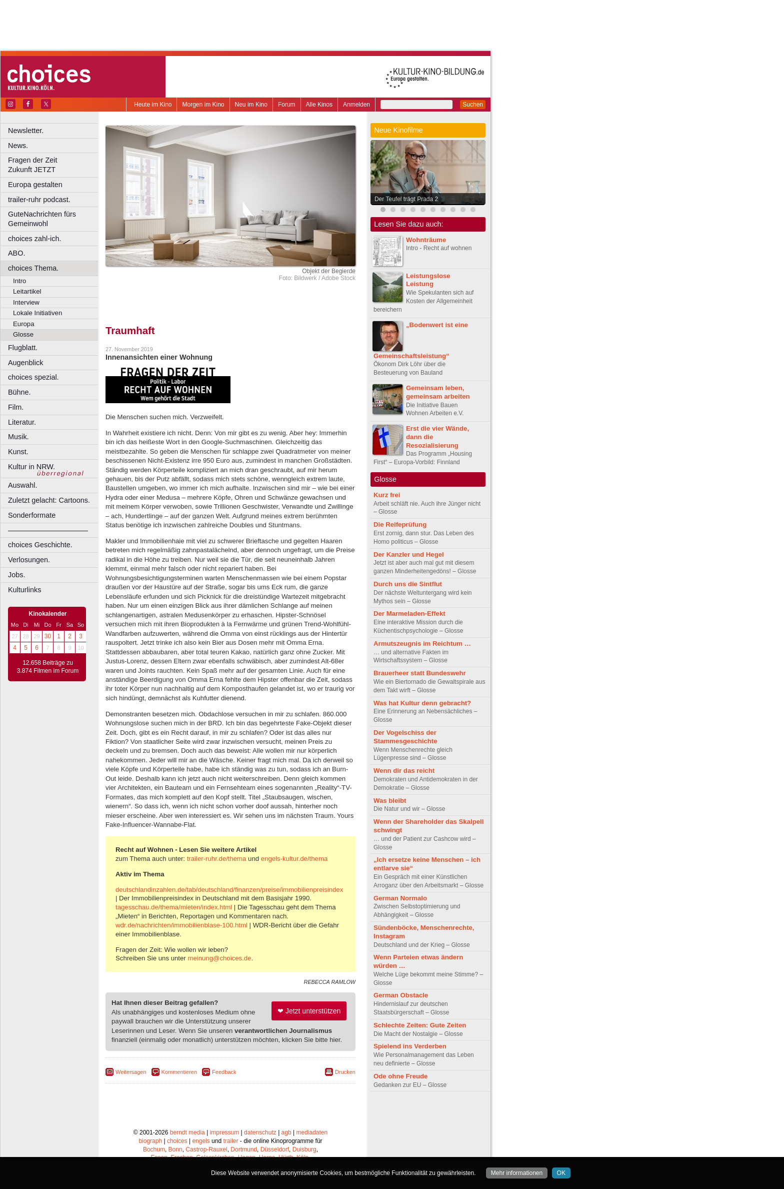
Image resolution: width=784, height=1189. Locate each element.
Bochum (154, 1149)
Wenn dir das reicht (404, 770)
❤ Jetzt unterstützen (309, 1011)
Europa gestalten (35, 185)
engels (201, 1140)
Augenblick (25, 363)
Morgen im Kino (203, 104)
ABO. (16, 253)
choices (177, 1140)
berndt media (187, 1132)
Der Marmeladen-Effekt (410, 613)
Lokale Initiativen (37, 313)
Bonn (175, 1149)
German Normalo (400, 898)
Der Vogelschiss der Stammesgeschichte (406, 737)
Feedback (224, 1072)
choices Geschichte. (40, 545)
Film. (16, 407)
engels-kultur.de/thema (294, 858)
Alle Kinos (319, 104)
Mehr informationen (516, 1172)
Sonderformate (32, 515)
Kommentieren (180, 1072)
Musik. (18, 437)
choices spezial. (33, 377)
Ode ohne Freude (401, 1076)
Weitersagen (131, 1072)
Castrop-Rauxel (206, 1149)
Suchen (472, 104)
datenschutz (260, 1132)
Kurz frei (387, 495)
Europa (23, 324)
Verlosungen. (29, 560)
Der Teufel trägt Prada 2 (406, 199)
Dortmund (243, 1149)
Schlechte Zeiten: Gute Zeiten (420, 1025)
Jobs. (16, 575)
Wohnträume (426, 240)
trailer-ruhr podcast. (39, 200)
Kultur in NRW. (31, 467)
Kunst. (18, 452)
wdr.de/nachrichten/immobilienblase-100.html (182, 925)
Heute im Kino (153, 104)
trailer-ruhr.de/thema (216, 858)
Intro (19, 281)
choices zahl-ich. (34, 239)
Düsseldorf (274, 1149)
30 (47, 636)
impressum (225, 1132)
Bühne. (19, 392)
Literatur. (22, 422)
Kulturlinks (24, 590)
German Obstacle (401, 995)
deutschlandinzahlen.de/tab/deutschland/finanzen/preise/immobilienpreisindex (229, 889)
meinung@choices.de (219, 958)
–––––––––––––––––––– (48, 530)
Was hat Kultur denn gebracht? (422, 703)
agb (287, 1132)
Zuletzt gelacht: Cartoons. (49, 500)
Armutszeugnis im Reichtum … (422, 643)
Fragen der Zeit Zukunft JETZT (54, 165)
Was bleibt (390, 800)
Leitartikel (27, 291)
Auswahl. (22, 485)
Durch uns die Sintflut (408, 584)
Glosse (23, 334)
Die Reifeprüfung (400, 524)
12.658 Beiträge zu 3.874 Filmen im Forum (47, 666)
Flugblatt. (23, 348)
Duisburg (304, 1149)
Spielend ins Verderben (410, 1046)
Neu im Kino (251, 104)
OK (561, 1172)
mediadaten (312, 1132)
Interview (26, 302)
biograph (150, 1140)
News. (18, 146)
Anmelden (356, 104)
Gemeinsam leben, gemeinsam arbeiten (438, 392)
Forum (287, 104)
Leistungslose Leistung (428, 280)
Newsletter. (26, 131)
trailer (230, 1140)
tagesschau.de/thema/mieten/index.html (174, 907)
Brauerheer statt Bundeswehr (420, 673)
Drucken (345, 1072)
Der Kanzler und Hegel (409, 554)
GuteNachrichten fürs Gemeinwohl (42, 219)
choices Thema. (33, 268)
